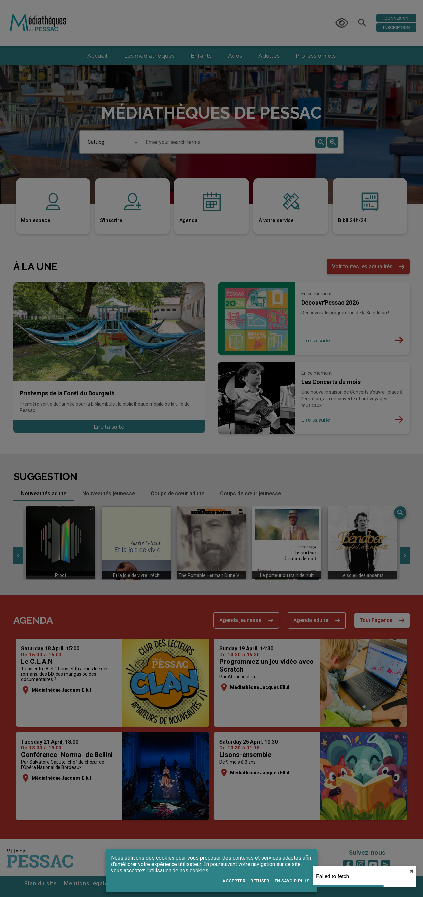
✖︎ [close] (412, 871)
